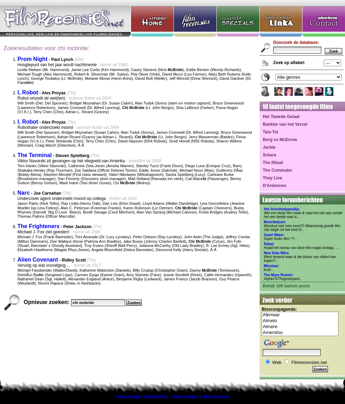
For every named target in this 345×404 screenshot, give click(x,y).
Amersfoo (300, 333)
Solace (269, 155)
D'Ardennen (274, 185)
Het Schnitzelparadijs (281, 209)
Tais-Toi (270, 132)
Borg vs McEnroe (280, 139)
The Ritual (273, 162)
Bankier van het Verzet (285, 124)
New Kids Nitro (276, 253)
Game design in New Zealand (201, 396)
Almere (300, 327)
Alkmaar (300, 315)
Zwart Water (274, 235)
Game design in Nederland (141, 396)
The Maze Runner (278, 275)
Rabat (269, 244)
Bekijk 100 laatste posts (286, 285)
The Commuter (277, 170)
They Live (272, 178)
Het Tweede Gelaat (281, 116)
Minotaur (271, 266)
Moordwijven (274, 222)
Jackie (269, 147)
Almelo (300, 321)
